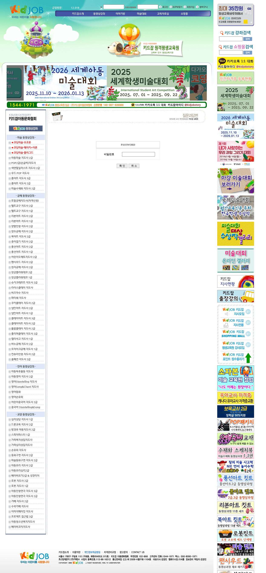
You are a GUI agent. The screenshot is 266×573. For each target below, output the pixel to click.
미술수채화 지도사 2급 (23, 188)
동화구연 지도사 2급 (22, 455)
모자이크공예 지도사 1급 (24, 348)
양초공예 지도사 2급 (22, 231)
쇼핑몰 (184, 13)
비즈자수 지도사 (19, 292)
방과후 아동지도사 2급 (23, 429)
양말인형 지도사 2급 (22, 226)
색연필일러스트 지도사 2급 (25, 167)
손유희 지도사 (18, 450)
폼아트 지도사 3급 (20, 178)
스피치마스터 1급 (20, 434)
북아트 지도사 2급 (20, 236)
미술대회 (141, 13)
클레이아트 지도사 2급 (23, 323)
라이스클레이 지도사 (22, 287)
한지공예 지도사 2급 (22, 267)
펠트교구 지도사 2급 (22, 205)
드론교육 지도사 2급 (22, 424)
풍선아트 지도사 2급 (22, 246)
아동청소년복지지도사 (23, 521)
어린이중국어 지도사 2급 (24, 402)
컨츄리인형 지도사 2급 (23, 354)
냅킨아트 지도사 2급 (22, 308)
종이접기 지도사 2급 (22, 241)
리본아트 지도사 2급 (22, 215)
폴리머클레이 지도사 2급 (24, 333)
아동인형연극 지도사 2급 (24, 496)
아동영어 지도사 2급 (22, 376)
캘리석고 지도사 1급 (22, 338)
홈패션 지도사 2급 (20, 359)
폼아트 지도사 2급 (20, 183)
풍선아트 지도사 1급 (22, 251)
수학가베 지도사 (19, 506)
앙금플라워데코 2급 (21, 272)
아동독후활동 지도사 (22, 371)
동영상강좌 (99, 13)
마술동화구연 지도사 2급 (24, 460)
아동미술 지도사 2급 (22, 157)
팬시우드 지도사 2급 (22, 261)
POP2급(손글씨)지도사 (23, 162)
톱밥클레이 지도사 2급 (23, 328)
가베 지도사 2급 (19, 501)
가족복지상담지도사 (21, 439)
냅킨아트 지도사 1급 (22, 313)
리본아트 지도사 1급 (22, 221)
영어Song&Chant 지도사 (25, 386)
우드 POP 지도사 (20, 173)
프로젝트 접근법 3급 (22, 516)
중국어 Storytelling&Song (25, 407)
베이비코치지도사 (20, 526)
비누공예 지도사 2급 (22, 343)
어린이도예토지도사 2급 (24, 256)
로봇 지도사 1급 (19, 485)
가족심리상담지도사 (21, 444)
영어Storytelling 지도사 (24, 381)
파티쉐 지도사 (18, 297)
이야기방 (120, 13)
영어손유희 (17, 396)
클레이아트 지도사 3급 (23, 318)
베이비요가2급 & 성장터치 (25, 475)
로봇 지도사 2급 (19, 480)
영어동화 (16, 391)
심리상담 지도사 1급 (22, 419)
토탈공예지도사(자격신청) (25, 200)
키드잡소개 (78, 13)
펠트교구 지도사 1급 (22, 210)
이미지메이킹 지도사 (22, 511)
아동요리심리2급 (20, 470)
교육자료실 (163, 13)
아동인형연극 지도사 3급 (24, 490)
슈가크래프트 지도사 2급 (24, 282)
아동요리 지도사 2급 (22, 465)
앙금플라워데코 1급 (21, 277)
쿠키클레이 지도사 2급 (23, 302)
